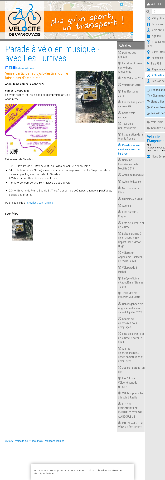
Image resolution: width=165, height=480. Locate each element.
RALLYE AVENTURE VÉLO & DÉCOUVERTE (119, 452)
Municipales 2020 (117, 209)
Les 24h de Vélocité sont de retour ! (118, 399)
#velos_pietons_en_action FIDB (120, 386)
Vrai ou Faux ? (145, 107)
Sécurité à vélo (145, 128)
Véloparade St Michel (118, 282)
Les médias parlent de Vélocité (119, 108)
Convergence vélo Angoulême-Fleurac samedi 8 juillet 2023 (118, 323)
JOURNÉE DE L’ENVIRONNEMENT (119, 307)
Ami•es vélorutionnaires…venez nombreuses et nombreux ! (119, 371)
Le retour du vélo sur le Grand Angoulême (120, 67)
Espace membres (147, 70)
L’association (144, 90)
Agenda (142, 36)
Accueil (142, 4)
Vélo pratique (145, 30)
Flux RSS (142, 64)
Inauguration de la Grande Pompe (119, 140)
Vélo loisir (143, 122)
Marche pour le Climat (119, 198)
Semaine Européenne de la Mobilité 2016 (118, 168)
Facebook (143, 24)
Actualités (143, 75)
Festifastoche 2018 (118, 97)
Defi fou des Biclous (117, 54)
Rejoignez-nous (146, 58)
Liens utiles (143, 102)
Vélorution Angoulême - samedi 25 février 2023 (120, 269)
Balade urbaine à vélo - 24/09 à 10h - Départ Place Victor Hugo (119, 252)
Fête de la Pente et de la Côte (119, 237)
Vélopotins (143, 19)
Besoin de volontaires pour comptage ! (117, 339)
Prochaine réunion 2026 (148, 44)
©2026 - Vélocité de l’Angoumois (24, 470)
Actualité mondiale (115, 181)
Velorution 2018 (119, 89)
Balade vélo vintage (117, 119)
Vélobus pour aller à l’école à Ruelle (118, 414)
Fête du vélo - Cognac (118, 226)
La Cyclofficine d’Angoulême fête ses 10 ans (118, 295)
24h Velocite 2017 (117, 80)
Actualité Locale (119, 189)
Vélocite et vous (146, 96)
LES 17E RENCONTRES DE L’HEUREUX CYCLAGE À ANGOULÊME (118, 433)
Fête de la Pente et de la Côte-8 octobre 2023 (119, 354)
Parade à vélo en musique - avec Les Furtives (119, 153)
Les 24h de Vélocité (149, 81)
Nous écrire (144, 157)
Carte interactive (147, 52)
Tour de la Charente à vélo (117, 130)
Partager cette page (23, 67)
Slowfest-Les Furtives (40, 202)
